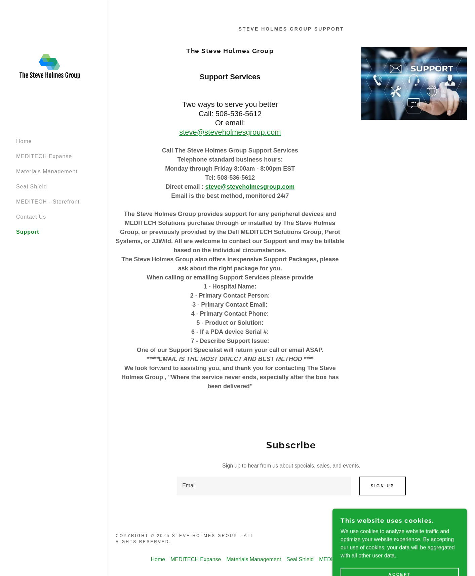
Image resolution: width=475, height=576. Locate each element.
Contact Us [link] (31, 217)
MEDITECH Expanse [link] (44, 156)
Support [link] (27, 232)
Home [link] (24, 141)
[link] (49, 66)
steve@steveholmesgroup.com (230, 132)
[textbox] (264, 486)
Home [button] (158, 559)
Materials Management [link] (47, 171)
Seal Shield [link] (31, 186)
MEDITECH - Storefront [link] (48, 202)
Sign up (382, 486)
